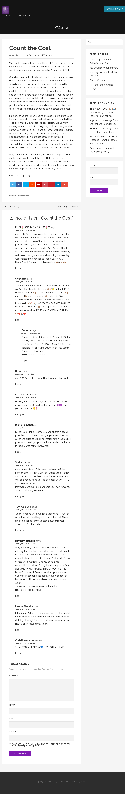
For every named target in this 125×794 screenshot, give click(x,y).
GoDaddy (85, 781)
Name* (104, 169)
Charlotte (21, 278)
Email (12, 718)
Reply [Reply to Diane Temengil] (18, 452)
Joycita (93, 120)
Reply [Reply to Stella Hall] (18, 496)
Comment (15, 676)
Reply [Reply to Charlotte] (18, 319)
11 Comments (46, 55)
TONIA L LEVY (23, 506)
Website (13, 732)
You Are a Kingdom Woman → (67, 206)
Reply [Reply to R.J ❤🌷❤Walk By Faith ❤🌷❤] (18, 268)
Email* (104, 180)
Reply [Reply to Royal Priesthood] (18, 596)
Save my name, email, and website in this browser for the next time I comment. (41, 745)
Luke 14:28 (58, 70)
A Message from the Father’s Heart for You (104, 140)
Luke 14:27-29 (23, 175)
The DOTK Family (32, 55)
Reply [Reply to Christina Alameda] (18, 653)
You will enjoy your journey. (104, 67)
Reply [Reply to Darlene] (24, 360)
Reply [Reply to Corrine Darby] (18, 414)
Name (12, 705)
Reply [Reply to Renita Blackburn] (18, 629)
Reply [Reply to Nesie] (18, 384)
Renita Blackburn (25, 606)
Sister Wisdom (97, 80)
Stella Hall (21, 462)
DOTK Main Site (115, 8)
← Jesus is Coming (10, 206)
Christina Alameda (26, 640)
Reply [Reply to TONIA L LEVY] (18, 530)
